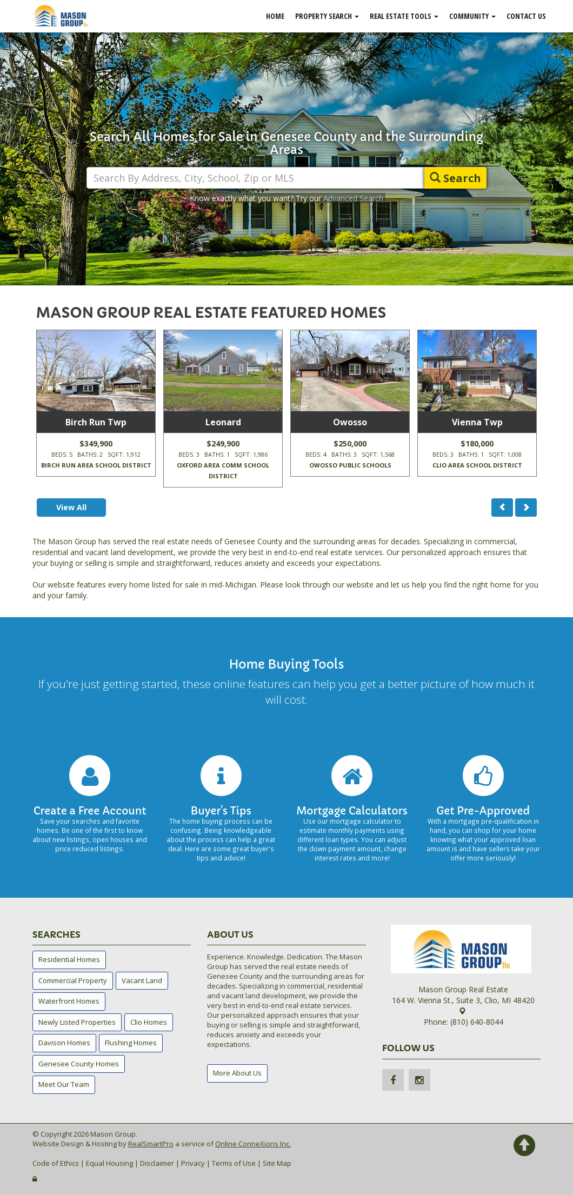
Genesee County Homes (78, 1064)
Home (275, 16)
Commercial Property (72, 980)
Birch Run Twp (95, 422)
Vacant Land (142, 980)
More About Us (237, 1073)
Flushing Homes (131, 1042)
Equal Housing (109, 1163)
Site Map (277, 1163)
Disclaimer (157, 1163)
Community (472, 16)
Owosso (350, 422)
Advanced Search (353, 198)
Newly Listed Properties (77, 1022)
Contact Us (526, 16)
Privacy (193, 1163)
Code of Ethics (55, 1163)
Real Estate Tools (404, 16)
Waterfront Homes (68, 1001)
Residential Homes (69, 959)
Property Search (327, 16)
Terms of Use (234, 1163)
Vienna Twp (477, 422)
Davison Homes (64, 1042)
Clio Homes (148, 1022)
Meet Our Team (63, 1084)
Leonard (223, 422)
